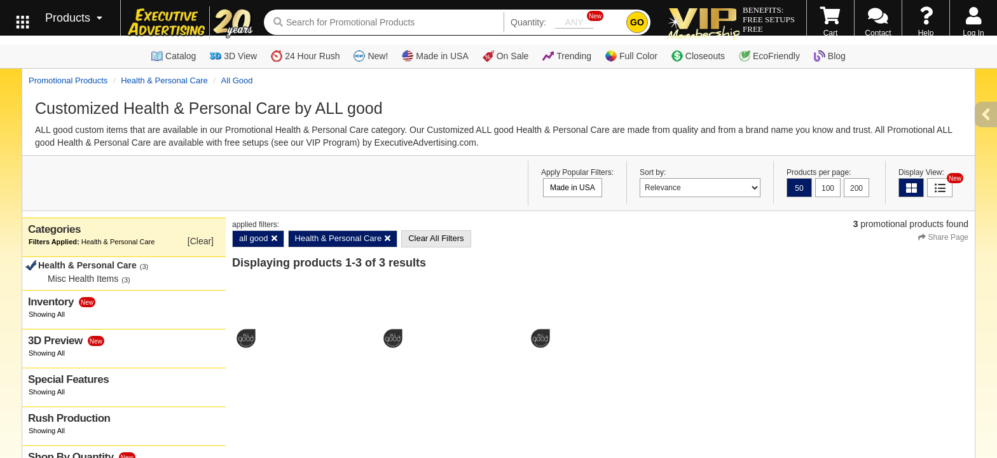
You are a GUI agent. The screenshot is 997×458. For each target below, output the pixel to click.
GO (637, 22)
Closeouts (698, 56)
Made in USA (435, 56)
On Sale (506, 56)
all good (237, 80)
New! (371, 56)
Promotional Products (68, 80)
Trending (566, 56)
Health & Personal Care (164, 80)
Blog (830, 56)
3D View (233, 56)
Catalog (173, 56)
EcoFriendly (769, 56)
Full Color (631, 56)
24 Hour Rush (305, 56)
